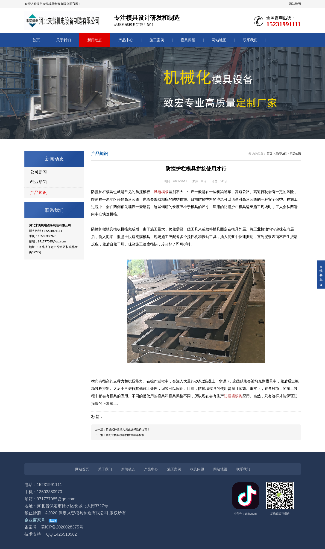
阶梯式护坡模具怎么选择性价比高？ (128, 429)
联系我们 (250, 40)
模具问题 (188, 40)
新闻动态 (94, 40)
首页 (36, 40)
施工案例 (156, 40)
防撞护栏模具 (102, 192)
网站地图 (295, 4)
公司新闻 (38, 172)
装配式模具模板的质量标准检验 (125, 435)
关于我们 (63, 40)
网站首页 (82, 469)
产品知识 (38, 192)
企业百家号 (34, 520)
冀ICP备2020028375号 (62, 527)
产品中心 (125, 40)
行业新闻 (38, 182)
